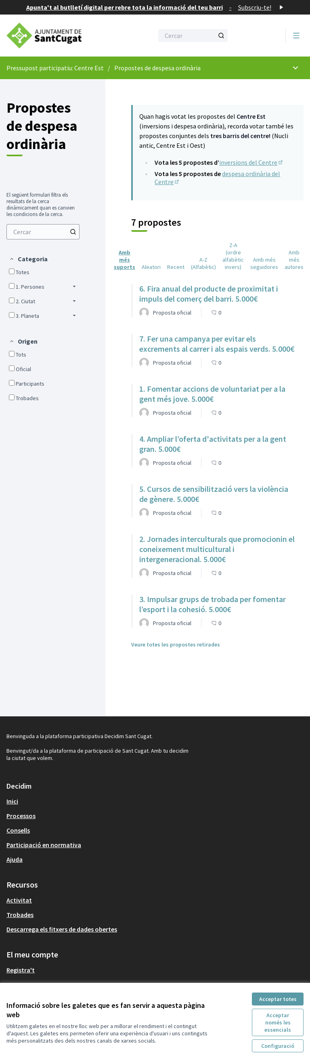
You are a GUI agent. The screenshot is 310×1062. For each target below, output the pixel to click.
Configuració (277, 1045)
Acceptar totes (278, 999)
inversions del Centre (251, 162)
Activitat (19, 900)
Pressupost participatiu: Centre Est (55, 68)
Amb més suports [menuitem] (124, 260)
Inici (12, 801)
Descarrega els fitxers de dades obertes (61, 929)
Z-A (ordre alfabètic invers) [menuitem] (233, 256)
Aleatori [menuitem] (151, 267)
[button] (28, 258)
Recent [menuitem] (175, 267)
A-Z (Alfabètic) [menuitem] (203, 263)
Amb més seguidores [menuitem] (264, 263)
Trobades (20, 915)
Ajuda (14, 859)
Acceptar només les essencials (277, 1022)
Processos (21, 816)
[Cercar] (193, 35)
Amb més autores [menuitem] (294, 260)
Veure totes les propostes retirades (175, 644)
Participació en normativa (43, 845)
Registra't (20, 970)
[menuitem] (43, 231)
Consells (18, 830)
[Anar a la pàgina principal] (60, 35)
